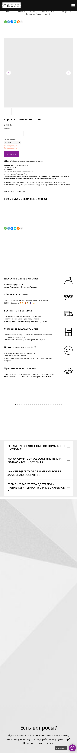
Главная (8, 11)
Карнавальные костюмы (26, 11)
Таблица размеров (10, 146)
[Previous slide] (4, 423)
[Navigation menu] (73, 5)
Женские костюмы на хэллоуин (55, 11)
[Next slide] (72, 423)
